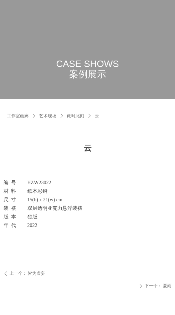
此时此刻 (75, 115)
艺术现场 (47, 115)
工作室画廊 (18, 115)
